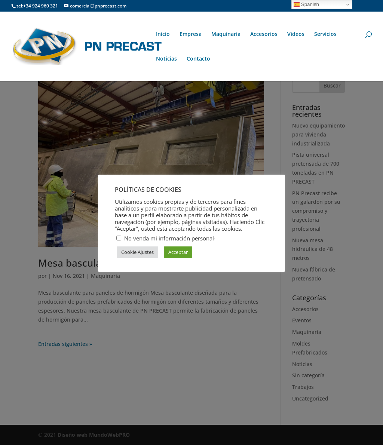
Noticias (166, 59)
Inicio (163, 34)
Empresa (191, 34)
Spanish (306, 4)
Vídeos (295, 34)
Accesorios (264, 34)
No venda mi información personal (169, 238)
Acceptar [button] (178, 252)
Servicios (325, 34)
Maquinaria (225, 34)
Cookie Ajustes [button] (137, 252)
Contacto (198, 59)
